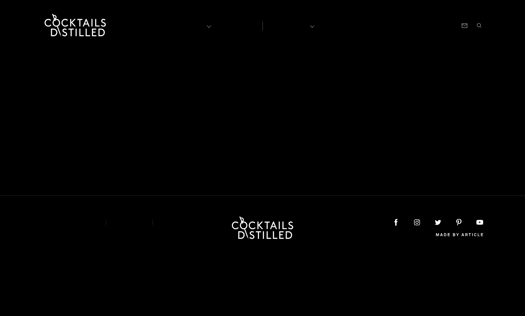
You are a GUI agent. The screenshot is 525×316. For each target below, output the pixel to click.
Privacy (129, 222)
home (349, 120)
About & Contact (68, 222)
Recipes (288, 25)
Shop (395, 25)
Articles (236, 25)
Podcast (419, 25)
